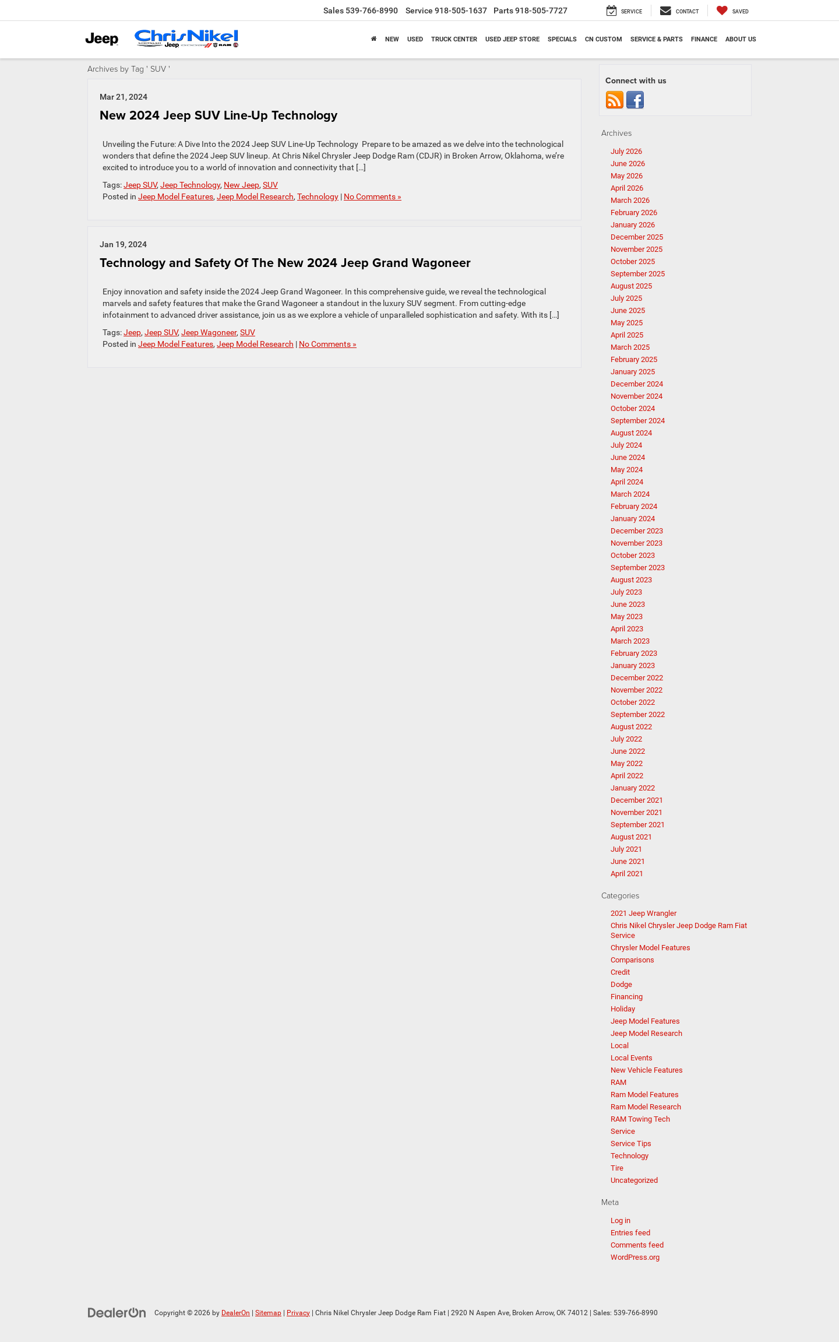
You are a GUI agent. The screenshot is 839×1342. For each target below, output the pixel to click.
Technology (318, 196)
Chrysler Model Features (650, 947)
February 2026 (634, 212)
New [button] (392, 39)
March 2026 (630, 200)
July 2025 (626, 298)
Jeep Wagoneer (209, 332)
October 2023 (633, 555)
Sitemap (268, 1313)
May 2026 (627, 175)
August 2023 (631, 579)
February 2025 (634, 359)
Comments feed (637, 1245)
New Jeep (241, 184)
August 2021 (631, 836)
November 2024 (636, 396)
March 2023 (630, 641)
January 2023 (633, 665)
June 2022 (628, 751)
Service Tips (631, 1143)
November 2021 (636, 812)
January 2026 (633, 224)
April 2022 (627, 775)
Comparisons (632, 959)
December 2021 (637, 800)
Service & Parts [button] (656, 39)
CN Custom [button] (603, 39)
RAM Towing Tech (640, 1119)
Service (623, 1131)
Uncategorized (634, 1180)
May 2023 (627, 616)
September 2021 (638, 824)
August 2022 (631, 726)
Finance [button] (704, 39)
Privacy (298, 1313)
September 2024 (638, 420)
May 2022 (627, 763)
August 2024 (631, 432)
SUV (270, 184)
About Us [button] (740, 39)
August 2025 (631, 286)
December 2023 (637, 530)
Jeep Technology (190, 184)
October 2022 (633, 702)
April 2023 (627, 628)
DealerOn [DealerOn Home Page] (235, 1313)
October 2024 (633, 408)
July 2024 (626, 445)
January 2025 (633, 371)
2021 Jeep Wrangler (643, 913)
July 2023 (626, 592)
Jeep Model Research (255, 196)
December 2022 (637, 677)
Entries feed (630, 1232)
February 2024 (634, 506)
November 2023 (636, 543)
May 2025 (627, 322)
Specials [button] (562, 39)
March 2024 (630, 494)
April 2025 (627, 335)
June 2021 (628, 861)
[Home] (374, 39)
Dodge (621, 984)
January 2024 (633, 518)
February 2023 (634, 653)
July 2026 (626, 151)
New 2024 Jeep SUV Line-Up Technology (218, 115)
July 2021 (626, 849)
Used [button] (415, 39)
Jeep (132, 332)
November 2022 (636, 690)
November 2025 (636, 249)
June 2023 (628, 604)
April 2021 (627, 873)
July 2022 (626, 739)
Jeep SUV (140, 184)
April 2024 (627, 481)
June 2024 (628, 457)
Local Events (632, 1057)
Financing (627, 996)
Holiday (623, 1008)
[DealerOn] (117, 1312)
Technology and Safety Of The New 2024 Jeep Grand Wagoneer (285, 263)
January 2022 (633, 788)
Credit (620, 972)
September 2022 (638, 714)
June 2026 (628, 163)
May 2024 (627, 469)
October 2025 (633, 261)
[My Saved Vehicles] (732, 10)
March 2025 (630, 347)
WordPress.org (635, 1257)
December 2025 (637, 237)
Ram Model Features (645, 1094)
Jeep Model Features (175, 196)
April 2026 (627, 188)
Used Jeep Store (512, 39)
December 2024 (637, 384)
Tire (617, 1168)
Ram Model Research (646, 1106)
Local (620, 1045)
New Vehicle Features (647, 1070)
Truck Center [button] (454, 39)
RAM (618, 1082)
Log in (620, 1220)
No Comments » (372, 196)
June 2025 (628, 310)
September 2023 (638, 567)
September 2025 (638, 273)
